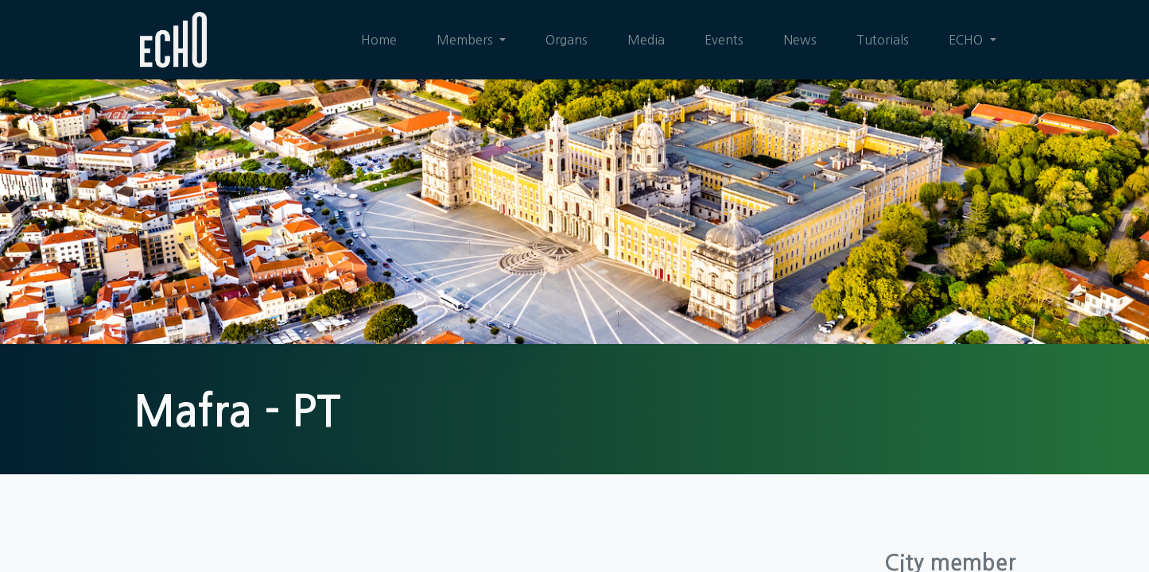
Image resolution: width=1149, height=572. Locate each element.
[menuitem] (379, 39)
